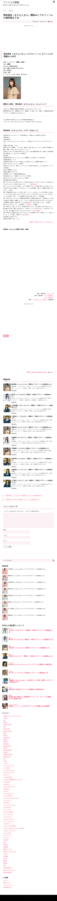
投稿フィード (6, 882)
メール (5, 535)
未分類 (5, 858)
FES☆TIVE (6, 728)
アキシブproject (7, 795)
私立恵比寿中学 (7, 867)
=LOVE (5, 718)
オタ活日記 (6, 802)
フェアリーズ (6, 823)
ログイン (5, 880)
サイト (5, 540)
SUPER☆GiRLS (7, 754)
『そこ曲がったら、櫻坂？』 (40, 299)
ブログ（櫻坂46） (49, 295)
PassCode (6, 743)
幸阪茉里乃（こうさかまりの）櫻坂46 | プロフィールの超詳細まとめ (22, 495)
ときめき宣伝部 (7, 777)
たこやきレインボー (8, 770)
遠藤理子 (26, 214)
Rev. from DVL (7, 746)
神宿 (4, 865)
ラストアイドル (7, 835)
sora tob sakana (7, 750)
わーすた (5, 791)
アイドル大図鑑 (11, 2)
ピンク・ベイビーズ (8, 821)
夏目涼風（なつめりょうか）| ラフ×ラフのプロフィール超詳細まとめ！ (27, 588)
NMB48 (5, 741)
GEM (4, 733)
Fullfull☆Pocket (7, 731)
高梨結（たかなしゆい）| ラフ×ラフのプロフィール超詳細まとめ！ (26, 602)
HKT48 (5, 735)
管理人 (51, 372)
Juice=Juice (6, 737)
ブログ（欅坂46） (49, 297)
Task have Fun (7, 756)
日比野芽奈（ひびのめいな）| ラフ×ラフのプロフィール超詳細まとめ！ (27, 582)
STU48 (5, 752)
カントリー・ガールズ (9, 805)
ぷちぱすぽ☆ (6, 781)
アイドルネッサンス (8, 793)
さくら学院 (6, 768)
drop (4, 726)
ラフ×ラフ (6, 837)
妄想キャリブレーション (9, 851)
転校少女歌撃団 (7, 872)
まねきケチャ (6, 784)
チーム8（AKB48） (8, 812)
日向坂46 (5, 856)
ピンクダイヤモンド (8, 819)
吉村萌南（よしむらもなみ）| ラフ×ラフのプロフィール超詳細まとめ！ (27, 569)
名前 (4, 529)
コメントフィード (8, 885)
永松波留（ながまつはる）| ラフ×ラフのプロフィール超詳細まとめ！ (26, 595)
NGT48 (5, 739)
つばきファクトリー (8, 772)
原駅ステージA (7, 849)
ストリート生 (6, 809)
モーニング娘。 (7, 833)
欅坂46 (5, 863)
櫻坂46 (51, 21)
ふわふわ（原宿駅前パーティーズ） (12, 779)
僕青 (4, 842)
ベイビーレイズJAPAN (9, 826)
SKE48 (5, 748)
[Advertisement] (28, 37)
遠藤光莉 (34, 184)
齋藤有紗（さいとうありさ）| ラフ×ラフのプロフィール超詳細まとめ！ (27, 615)
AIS (4, 720)
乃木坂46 (5, 840)
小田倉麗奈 (28, 204)
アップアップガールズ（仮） (11, 798)
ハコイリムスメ (7, 816)
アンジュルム (6, 800)
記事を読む (14, 390)
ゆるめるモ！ (6, 788)
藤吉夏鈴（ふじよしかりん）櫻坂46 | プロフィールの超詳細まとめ (31, 384)
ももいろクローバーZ (9, 786)
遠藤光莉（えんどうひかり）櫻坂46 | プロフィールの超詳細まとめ (31, 427)
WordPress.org (7, 887)
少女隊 (5, 853)
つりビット (6, 775)
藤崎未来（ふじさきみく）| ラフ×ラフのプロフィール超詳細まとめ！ (26, 575)
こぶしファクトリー (8, 765)
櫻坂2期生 (39, 372)
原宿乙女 (5, 844)
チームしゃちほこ (8, 814)
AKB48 (5, 722)
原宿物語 (5, 847)
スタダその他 (6, 807)
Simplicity (33, 897)
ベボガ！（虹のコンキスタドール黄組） (14, 828)
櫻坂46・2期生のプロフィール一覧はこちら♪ (42, 222)
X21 (4, 758)
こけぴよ (5, 763)
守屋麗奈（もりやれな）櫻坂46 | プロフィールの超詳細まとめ (30, 448)
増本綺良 (33, 372)
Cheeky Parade (7, 724)
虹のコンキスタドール (9, 870)
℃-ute (5, 761)
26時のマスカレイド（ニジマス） (12, 716)
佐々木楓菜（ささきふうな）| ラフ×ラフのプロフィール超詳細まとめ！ (27, 608)
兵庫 (29, 372)
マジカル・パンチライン (9, 830)
